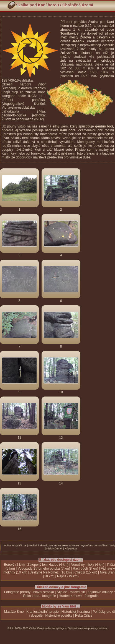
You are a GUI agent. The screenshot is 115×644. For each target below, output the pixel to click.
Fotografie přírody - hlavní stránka (29, 592)
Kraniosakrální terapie (42, 612)
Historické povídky (58, 615)
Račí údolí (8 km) (85, 568)
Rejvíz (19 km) (67, 576)
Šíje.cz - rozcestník (71, 592)
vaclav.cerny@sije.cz (56, 628)
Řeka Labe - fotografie (39, 596)
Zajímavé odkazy (100, 592)
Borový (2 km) (14, 565)
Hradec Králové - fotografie (78, 596)
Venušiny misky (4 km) (87, 565)
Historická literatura (76, 612)
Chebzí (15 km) (86, 572)
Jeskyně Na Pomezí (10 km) (51, 572)
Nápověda (71, 548)
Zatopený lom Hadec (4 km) (47, 565)
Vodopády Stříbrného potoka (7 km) (44, 568)
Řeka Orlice (84, 615)
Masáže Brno (14, 612)
